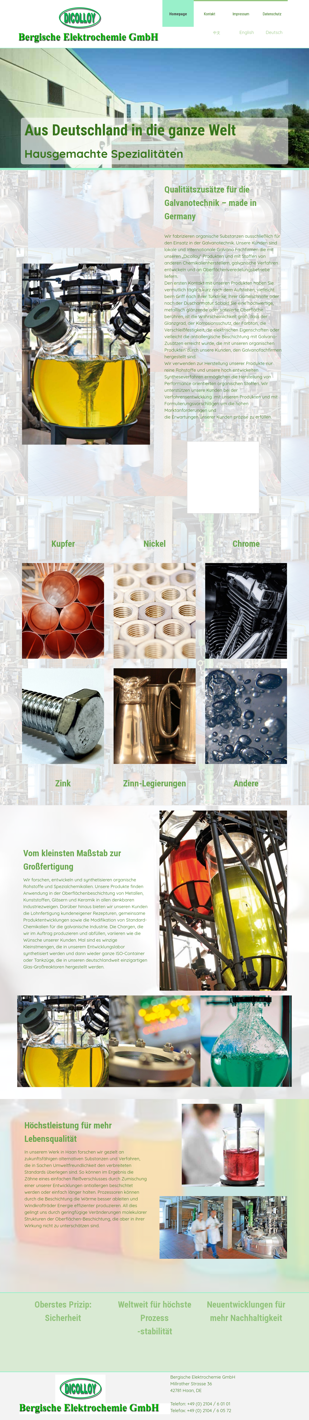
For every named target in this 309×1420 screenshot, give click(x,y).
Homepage (178, 14)
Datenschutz (272, 14)
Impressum (240, 14)
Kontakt (209, 14)
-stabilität (154, 1331)
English (246, 32)
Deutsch (274, 32)
